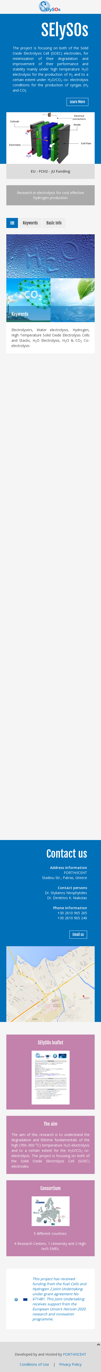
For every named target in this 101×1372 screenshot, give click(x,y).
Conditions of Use (34, 1364)
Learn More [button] (77, 102)
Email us (78, 934)
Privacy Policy (70, 1364)
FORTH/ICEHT (74, 1354)
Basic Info (54, 222)
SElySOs (64, 30)
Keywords (30, 222)
